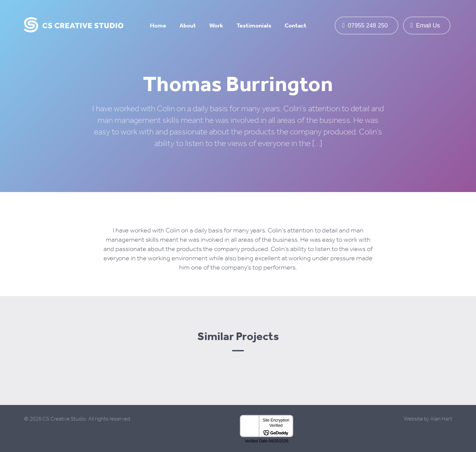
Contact (295, 25)
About (187, 25)
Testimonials (254, 25)
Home (158, 25)
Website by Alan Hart (428, 418)
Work (216, 25)
